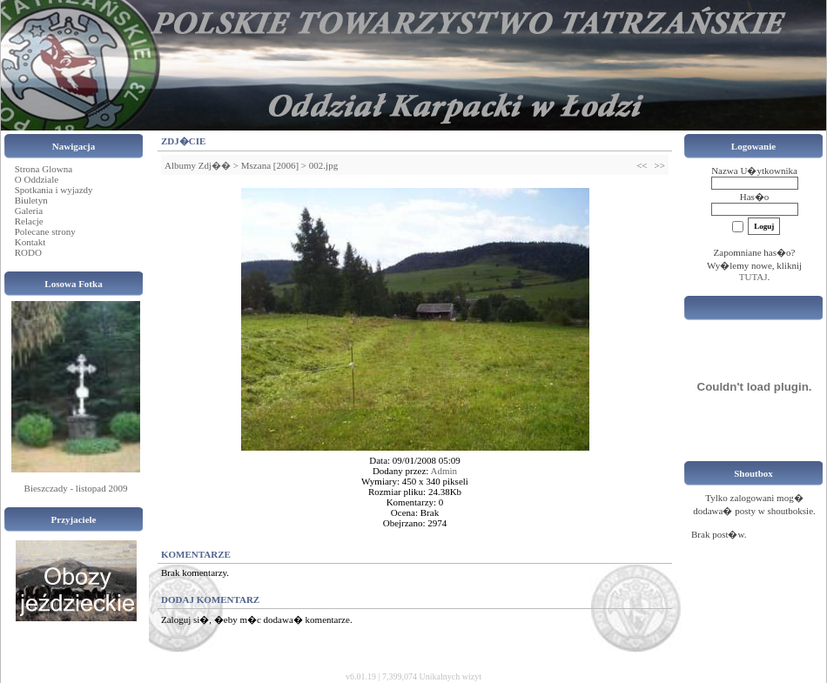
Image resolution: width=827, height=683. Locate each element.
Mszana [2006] (270, 165)
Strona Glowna (43, 169)
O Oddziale (36, 179)
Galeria (29, 210)
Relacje (29, 221)
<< (641, 165)
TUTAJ (753, 276)
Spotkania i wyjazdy (54, 189)
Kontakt (30, 242)
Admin (444, 470)
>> (660, 165)
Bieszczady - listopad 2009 (76, 488)
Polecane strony (45, 231)
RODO (28, 252)
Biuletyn (31, 200)
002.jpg (323, 165)
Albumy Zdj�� (198, 165)
